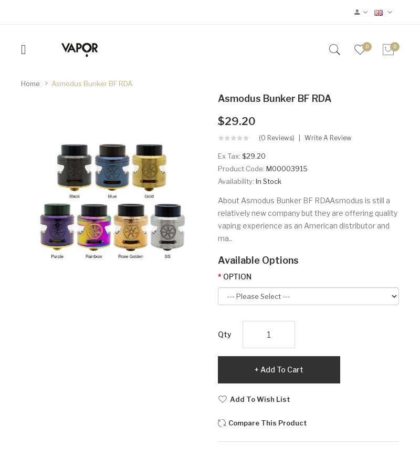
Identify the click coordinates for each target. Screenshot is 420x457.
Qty (225, 334)
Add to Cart (281, 369)
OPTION (237, 276)
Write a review (328, 138)
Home (30, 83)
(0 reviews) (277, 138)
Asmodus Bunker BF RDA (91, 83)
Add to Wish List (260, 399)
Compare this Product (267, 423)
